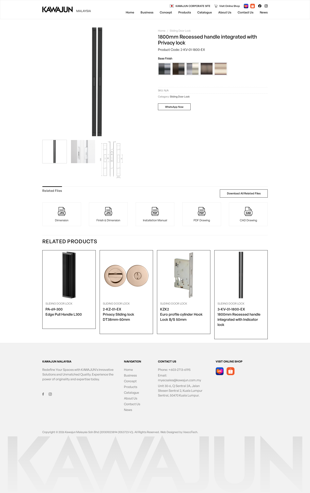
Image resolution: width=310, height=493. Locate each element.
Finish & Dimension (108, 220)
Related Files (52, 191)
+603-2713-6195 (179, 370)
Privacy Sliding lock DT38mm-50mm (126, 314)
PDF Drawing (202, 220)
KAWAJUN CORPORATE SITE (193, 6)
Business (147, 12)
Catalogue (204, 12)
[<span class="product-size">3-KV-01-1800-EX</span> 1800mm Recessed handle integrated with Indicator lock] (241, 275)
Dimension (61, 220)
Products (184, 12)
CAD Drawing (248, 220)
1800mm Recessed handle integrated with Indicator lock (241, 317)
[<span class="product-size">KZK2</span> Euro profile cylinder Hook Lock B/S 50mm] (183, 275)
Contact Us (245, 12)
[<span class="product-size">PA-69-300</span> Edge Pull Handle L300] (69, 275)
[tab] (52, 190)
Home (130, 12)
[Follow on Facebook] (259, 6)
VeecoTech (190, 432)
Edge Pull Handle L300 (63, 311)
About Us (224, 12)
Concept (166, 12)
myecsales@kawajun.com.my (179, 380)
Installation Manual (155, 220)
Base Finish (165, 58)
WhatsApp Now (174, 106)
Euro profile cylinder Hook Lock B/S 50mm (183, 314)
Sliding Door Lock (180, 30)
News (264, 12)
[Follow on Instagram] (266, 6)
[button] (164, 68)
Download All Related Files (244, 193)
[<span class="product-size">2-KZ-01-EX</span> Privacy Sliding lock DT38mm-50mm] (126, 275)
